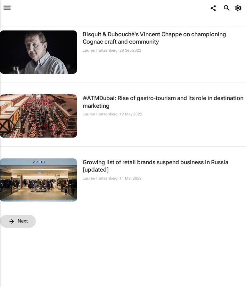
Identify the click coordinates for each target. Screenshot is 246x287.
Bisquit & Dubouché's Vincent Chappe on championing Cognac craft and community (154, 38)
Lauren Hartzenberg (100, 50)
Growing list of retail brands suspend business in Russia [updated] (155, 166)
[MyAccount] (239, 8)
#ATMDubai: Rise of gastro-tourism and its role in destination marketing (163, 102)
